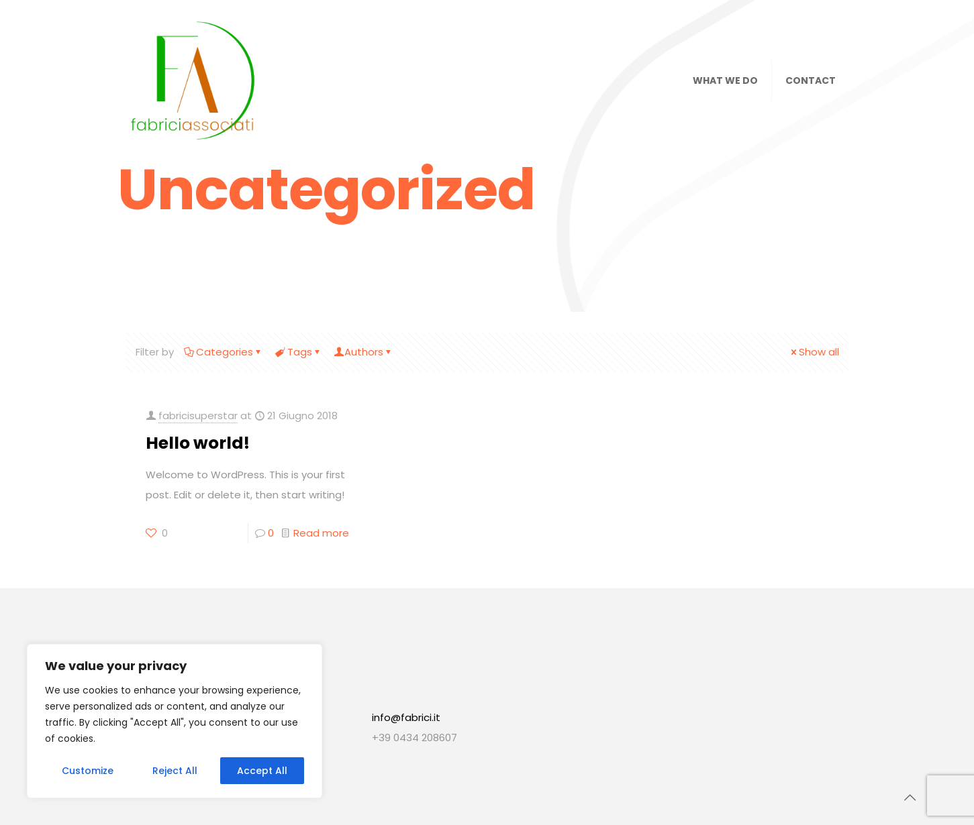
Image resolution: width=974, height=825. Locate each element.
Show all (814, 352)
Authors (363, 352)
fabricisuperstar (198, 415)
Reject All (174, 770)
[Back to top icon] (909, 797)
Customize (87, 770)
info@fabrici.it (406, 717)
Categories (223, 352)
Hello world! (198, 443)
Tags (298, 352)
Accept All (262, 770)
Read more (321, 533)
